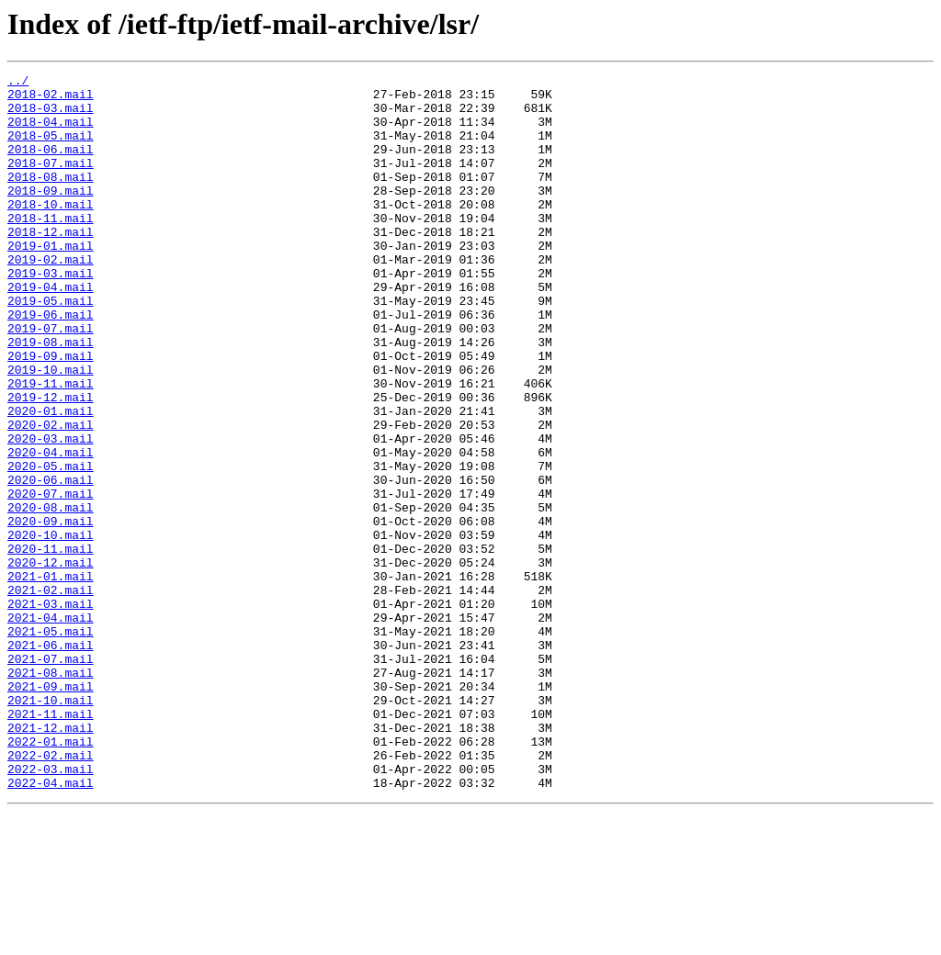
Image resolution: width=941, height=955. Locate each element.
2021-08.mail (50, 793)
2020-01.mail (50, 479)
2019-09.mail (50, 413)
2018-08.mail (50, 198)
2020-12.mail (50, 661)
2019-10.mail (50, 429)
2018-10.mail (50, 231)
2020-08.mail (50, 595)
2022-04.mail (50, 925)
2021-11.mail (50, 843)
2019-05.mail (50, 347)
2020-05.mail (50, 545)
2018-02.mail (50, 99)
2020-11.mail (50, 644)
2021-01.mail (50, 677)
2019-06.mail (50, 363)
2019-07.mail (50, 380)
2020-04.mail (50, 529)
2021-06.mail (50, 760)
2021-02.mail (50, 694)
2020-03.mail (50, 512)
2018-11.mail (50, 248)
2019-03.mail (50, 314)
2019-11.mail (50, 446)
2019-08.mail (50, 396)
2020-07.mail (50, 578)
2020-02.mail (50, 496)
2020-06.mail (50, 562)
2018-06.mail (50, 165)
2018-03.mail (50, 115)
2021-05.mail (50, 744)
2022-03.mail (50, 909)
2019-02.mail (50, 297)
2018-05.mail (50, 148)
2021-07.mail (50, 777)
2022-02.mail (50, 892)
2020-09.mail (50, 611)
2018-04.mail (50, 132)
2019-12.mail (50, 463)
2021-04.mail (50, 727)
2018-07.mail (50, 182)
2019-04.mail (50, 330)
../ (17, 82)
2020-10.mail (50, 628)
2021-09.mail (50, 810)
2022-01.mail (50, 876)
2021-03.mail (50, 710)
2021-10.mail (50, 826)
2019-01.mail (50, 281)
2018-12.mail (50, 264)
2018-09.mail (50, 215)
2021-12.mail (50, 859)
